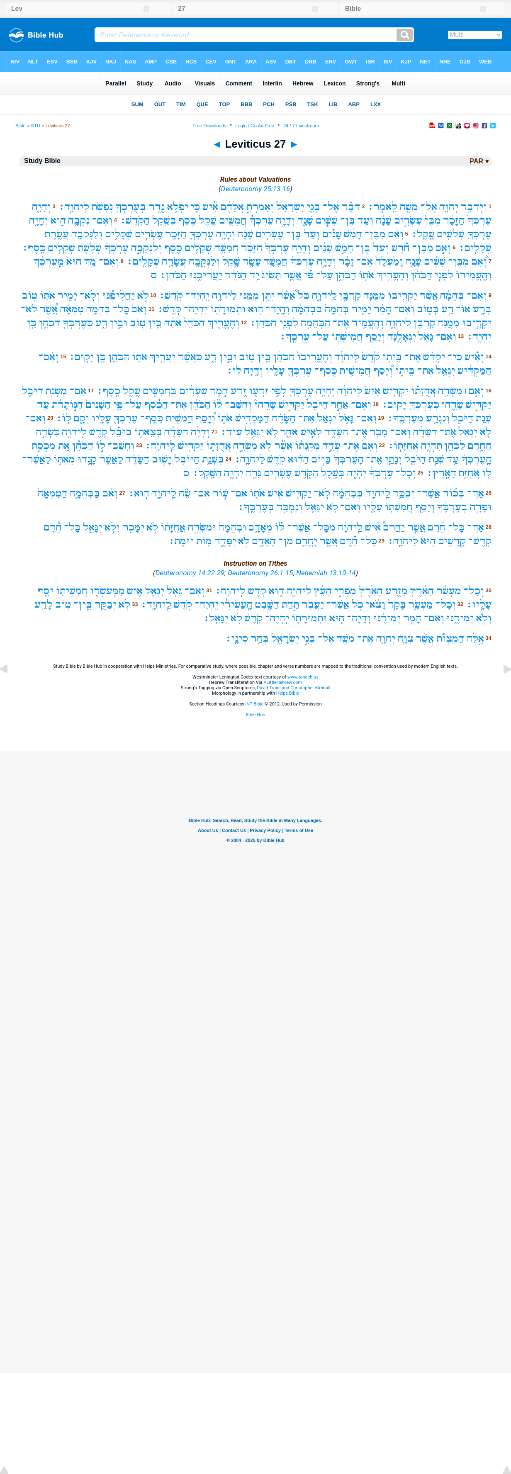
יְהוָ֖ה (448, 207)
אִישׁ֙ (372, 391)
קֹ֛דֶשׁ (98, 432)
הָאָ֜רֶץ (422, 591)
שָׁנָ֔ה (384, 220)
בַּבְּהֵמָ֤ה (85, 493)
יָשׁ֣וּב (162, 459)
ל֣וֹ (100, 445)
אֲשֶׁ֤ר (292, 275)
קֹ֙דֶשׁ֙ (371, 357)
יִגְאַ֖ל (445, 370)
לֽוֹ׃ (234, 370)
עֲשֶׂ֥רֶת (56, 234)
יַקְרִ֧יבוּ (402, 295)
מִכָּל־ (324, 527)
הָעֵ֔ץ (323, 591)
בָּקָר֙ (397, 604)
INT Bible (254, 704)
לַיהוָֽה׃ (249, 459)
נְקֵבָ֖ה (79, 220)
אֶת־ (341, 323)
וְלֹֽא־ (90, 295)
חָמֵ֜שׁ (353, 234)
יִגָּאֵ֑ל (92, 527)
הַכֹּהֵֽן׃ (173, 275)
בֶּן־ (347, 220)
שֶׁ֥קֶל (208, 220)
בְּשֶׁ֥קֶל (164, 220)
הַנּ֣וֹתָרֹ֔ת (67, 404)
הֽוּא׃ (138, 493)
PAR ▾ (479, 161)
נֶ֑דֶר (156, 207)
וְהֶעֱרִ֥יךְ (393, 275)
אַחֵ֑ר (289, 432)
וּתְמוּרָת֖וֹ (228, 309)
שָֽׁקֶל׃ (423, 234)
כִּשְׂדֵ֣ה (48, 432)
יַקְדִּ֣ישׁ (479, 404)
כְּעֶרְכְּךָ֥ (78, 323)
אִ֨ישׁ (373, 527)
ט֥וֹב (29, 295)
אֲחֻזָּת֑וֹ (218, 445)
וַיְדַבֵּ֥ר (474, 207)
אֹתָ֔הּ (173, 323)
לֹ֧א (124, 604)
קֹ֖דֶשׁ (276, 459)
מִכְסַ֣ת (44, 445)
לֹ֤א (486, 432)
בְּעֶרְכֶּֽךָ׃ (255, 507)
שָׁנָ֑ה (305, 220)
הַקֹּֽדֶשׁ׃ (134, 220)
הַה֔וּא (298, 459)
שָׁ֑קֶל (231, 261)
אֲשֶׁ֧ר (328, 541)
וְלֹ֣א (112, 527)
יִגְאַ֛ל (154, 591)
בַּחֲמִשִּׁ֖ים (160, 391)
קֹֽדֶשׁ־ (480, 541)
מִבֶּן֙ (433, 220)
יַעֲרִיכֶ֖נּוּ (205, 275)
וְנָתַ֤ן (393, 459)
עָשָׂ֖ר (252, 261)
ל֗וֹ (280, 527)
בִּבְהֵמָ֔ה (307, 309)
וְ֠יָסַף (383, 370)
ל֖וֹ (487, 473)
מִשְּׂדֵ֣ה (450, 391)
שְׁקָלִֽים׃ (475, 248)
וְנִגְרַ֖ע (438, 418)
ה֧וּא (337, 618)
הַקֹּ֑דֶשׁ (306, 473)
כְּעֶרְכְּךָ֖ (424, 404)
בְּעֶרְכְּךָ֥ (130, 207)
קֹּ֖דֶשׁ (183, 604)
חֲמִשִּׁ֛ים (233, 220)
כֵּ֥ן (31, 323)
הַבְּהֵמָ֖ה (316, 323)
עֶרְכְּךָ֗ (261, 220)
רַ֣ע (447, 309)
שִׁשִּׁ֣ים (327, 220)
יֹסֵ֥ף (46, 591)
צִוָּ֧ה (406, 638)
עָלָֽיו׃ (479, 604)
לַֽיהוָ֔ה (346, 357)
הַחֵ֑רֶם (480, 445)
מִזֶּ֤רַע (396, 591)
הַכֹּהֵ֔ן (421, 275)
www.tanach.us (303, 677)
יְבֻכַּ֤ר (404, 493)
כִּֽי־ (455, 357)
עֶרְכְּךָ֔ (116, 248)
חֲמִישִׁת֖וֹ (347, 336)
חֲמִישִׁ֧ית (355, 370)
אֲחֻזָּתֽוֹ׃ (403, 445)
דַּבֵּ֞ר (351, 207)
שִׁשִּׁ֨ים (435, 261)
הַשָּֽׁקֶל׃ (207, 473)
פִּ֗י (309, 275)
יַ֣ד (254, 275)
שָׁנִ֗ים (332, 234)
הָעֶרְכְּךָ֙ (348, 459)
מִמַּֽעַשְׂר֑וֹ (107, 591)
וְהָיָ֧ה (225, 234)
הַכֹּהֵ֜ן (200, 404)
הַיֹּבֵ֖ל (32, 391)
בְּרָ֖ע (482, 309)
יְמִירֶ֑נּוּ (460, 618)
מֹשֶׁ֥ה (409, 207)
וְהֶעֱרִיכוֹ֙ (314, 357)
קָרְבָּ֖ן (350, 295)
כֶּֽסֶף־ (325, 370)
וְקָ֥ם (81, 418)
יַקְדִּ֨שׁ (434, 357)
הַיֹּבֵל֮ (317, 404)
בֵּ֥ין (155, 323)
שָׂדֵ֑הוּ (452, 404)
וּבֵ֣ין (118, 323)
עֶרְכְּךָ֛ (201, 234)
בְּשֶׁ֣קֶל (333, 473)
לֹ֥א (272, 432)
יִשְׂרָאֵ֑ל (285, 638)
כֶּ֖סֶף (187, 220)
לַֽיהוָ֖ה (74, 432)
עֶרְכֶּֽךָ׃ (294, 336)
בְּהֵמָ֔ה (452, 295)
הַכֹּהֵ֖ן (49, 323)
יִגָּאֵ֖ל (254, 432)
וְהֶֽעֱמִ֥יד (368, 323)
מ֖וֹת (204, 541)
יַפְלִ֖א (177, 207)
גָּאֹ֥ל (174, 591)
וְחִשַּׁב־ (238, 404)
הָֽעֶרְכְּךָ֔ (476, 459)
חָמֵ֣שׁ (344, 248)
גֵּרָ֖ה (253, 473)
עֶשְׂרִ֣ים (408, 220)
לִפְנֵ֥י (288, 323)
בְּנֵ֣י (308, 638)
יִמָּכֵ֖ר (133, 527)
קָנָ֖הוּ (87, 459)
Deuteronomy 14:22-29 (189, 573)
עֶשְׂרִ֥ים (278, 473)
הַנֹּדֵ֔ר (236, 275)
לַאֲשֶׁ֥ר (111, 459)
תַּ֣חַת (290, 604)
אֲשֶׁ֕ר (283, 445)
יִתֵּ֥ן (268, 295)
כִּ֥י (195, 207)
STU (35, 125)
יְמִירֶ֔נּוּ (387, 618)
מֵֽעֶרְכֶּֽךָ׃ (405, 418)
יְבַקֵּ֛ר (106, 604)
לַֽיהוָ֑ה (324, 295)
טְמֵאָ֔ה (72, 309)
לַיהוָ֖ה (224, 295)
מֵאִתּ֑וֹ (64, 459)
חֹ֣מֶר (219, 391)
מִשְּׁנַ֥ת (56, 391)
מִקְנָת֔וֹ (307, 445)
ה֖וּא (428, 541)
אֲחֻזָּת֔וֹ (173, 527)
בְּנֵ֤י (313, 207)
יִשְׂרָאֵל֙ (290, 207)
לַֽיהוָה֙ (377, 493)
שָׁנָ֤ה (413, 261)
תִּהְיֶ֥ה (431, 445)
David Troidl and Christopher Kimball (294, 688)
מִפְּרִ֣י (345, 591)
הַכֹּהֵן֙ (194, 323)
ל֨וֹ (217, 404)
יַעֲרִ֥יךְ (162, 357)
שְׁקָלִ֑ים (118, 234)
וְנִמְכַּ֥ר (289, 507)
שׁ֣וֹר (220, 493)
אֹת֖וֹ (366, 275)
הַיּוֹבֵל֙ (187, 459)
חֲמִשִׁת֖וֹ (399, 507)
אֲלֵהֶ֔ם (232, 207)
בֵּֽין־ (82, 604)
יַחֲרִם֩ (394, 527)
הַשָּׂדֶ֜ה (176, 432)
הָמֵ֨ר (382, 309)
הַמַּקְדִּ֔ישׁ (474, 370)
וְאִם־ (102, 220)
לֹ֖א (266, 445)
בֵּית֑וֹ (405, 370)
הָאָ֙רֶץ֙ (371, 591)
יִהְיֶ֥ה (233, 473)
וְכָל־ (406, 473)
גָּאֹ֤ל (346, 418)
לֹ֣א (143, 295)
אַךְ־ (475, 493)
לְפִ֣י (279, 391)
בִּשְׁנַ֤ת (213, 459)
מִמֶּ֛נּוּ (249, 295)
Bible (20, 125)
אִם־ (364, 261)
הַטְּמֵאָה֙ (52, 493)
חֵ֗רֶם (349, 541)
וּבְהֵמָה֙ (232, 527)
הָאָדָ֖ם (264, 541)
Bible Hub (255, 715)
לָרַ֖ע (43, 604)
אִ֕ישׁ (210, 207)
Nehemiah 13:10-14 (325, 573)
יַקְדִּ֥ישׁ (396, 391)
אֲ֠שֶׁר (48, 309)
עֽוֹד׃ (231, 432)
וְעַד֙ (312, 234)
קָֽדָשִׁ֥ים (452, 541)
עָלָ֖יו (275, 370)
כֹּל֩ (303, 295)
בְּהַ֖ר (260, 638)
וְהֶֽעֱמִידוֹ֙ (474, 275)
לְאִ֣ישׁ (311, 432)
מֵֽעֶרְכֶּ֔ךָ (48, 261)
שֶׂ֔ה (185, 493)
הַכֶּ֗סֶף (156, 404)
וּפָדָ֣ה (481, 507)
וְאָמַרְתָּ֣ (260, 207)
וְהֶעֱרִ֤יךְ (223, 323)
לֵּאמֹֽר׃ (382, 207)
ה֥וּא (255, 309)
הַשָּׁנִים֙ (98, 404)
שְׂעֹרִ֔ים (193, 391)
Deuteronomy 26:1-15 (260, 573)
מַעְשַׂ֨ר (448, 591)
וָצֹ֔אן (375, 604)
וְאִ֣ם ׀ (474, 391)
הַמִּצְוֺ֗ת (450, 638)
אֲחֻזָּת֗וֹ (423, 391)
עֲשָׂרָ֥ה (174, 261)
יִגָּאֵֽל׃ (215, 618)
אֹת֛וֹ (47, 295)
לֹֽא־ (322, 493)
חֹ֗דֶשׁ (401, 248)
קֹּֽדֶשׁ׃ (170, 295)
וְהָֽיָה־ (277, 309)
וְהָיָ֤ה (41, 207)
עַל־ (324, 275)
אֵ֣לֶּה (475, 638)
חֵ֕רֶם (53, 527)
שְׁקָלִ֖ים (198, 248)
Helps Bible (287, 693)
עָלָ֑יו (372, 507)
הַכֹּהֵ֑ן (345, 275)
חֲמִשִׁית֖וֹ (72, 591)
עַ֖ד (43, 404)
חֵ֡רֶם (436, 527)
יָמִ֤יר (361, 309)
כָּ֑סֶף (173, 248)
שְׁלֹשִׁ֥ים (451, 234)
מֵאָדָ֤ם (260, 527)
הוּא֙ (74, 261)
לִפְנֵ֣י (443, 275)
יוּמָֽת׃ (181, 541)
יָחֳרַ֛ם (306, 541)
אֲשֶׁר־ (428, 493)
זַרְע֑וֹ (259, 391)
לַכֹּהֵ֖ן (454, 445)
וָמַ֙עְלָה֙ (389, 261)
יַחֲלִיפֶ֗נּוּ (118, 295)
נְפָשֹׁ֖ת (102, 207)
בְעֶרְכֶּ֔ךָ (452, 507)
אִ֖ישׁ (275, 493)
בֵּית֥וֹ (392, 357)
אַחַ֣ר (339, 404)
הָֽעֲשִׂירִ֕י (237, 604)
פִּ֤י (118, 404)
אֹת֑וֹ (225, 418)
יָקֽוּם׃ (81, 357)
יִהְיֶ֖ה (356, 473)
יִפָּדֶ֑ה (225, 541)
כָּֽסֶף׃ (34, 248)
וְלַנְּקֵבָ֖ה (86, 234)
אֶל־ (429, 207)
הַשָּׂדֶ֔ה (284, 418)
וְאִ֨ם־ (49, 357)
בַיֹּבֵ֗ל (121, 432)
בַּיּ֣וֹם (321, 459)
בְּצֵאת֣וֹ (148, 432)
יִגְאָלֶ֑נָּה (401, 336)
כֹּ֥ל (357, 604)
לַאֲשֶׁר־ (36, 459)
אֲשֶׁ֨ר (429, 295)
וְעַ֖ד (365, 220)
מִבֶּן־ (375, 234)
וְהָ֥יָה (253, 370)
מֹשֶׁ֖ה (345, 638)
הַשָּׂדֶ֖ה (336, 432)
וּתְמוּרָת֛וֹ (309, 618)
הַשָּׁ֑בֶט (267, 604)
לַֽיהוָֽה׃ (73, 207)
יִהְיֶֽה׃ (479, 336)
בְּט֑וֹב (428, 309)
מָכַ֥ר (379, 432)
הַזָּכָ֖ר (176, 234)
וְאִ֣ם (443, 248)
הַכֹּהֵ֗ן (82, 445)
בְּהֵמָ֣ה (98, 309)
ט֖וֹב (138, 323)
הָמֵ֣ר (412, 618)
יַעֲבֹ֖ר (313, 604)
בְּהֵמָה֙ (337, 309)
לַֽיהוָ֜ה (350, 527)
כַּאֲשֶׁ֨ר (190, 357)
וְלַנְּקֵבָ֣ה (146, 248)
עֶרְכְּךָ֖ (479, 234)
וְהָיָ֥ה (38, 220)
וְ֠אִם (479, 261)
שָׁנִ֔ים (323, 248)
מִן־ (285, 541)
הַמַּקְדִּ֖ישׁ (252, 418)
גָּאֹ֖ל (425, 336)
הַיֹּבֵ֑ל (462, 418)
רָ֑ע (101, 323)
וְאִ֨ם (396, 234)
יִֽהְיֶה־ (197, 295)
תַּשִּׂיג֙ (271, 275)
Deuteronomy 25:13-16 (255, 189)
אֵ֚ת (64, 445)
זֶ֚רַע (239, 391)
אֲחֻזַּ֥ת (468, 473)
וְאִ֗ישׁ (474, 357)
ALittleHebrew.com (282, 682)
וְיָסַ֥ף (375, 336)
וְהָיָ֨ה (200, 432)
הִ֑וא (58, 220)
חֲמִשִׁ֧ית (179, 418)
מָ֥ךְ (90, 261)
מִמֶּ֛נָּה (374, 295)
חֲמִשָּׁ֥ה (226, 248)
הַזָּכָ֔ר (454, 220)
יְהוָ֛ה (385, 638)
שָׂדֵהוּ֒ (265, 404)
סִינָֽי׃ (236, 638)
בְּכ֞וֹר (454, 493)
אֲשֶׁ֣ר (416, 527)
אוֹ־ (463, 309)
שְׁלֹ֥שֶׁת (90, 248)
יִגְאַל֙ (326, 418)
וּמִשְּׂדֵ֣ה (202, 527)
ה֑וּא (276, 591)
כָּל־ (121, 309)
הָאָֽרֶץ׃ (441, 473)
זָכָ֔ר (346, 261)
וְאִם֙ (139, 309)
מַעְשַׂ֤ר (420, 604)
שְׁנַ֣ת (484, 418)
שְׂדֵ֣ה (331, 445)
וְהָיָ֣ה (285, 220)
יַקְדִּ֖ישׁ (191, 445)
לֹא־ (29, 309)
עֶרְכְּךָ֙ (479, 220)
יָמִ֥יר (67, 295)
